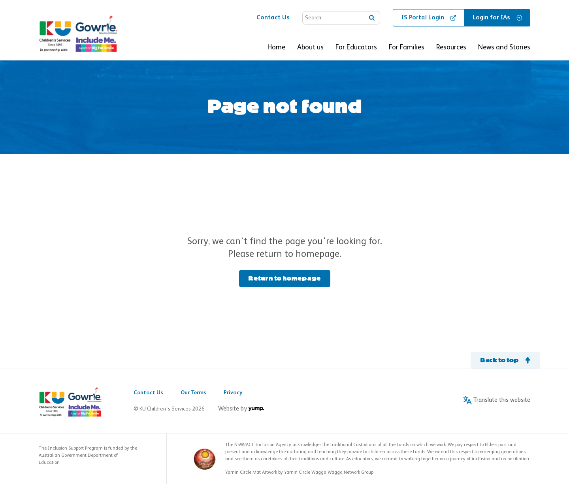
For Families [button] (406, 47)
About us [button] (310, 47)
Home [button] (276, 47)
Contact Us (148, 392)
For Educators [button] (356, 47)
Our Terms (193, 392)
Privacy (233, 392)
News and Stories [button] (504, 47)
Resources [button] (451, 47)
